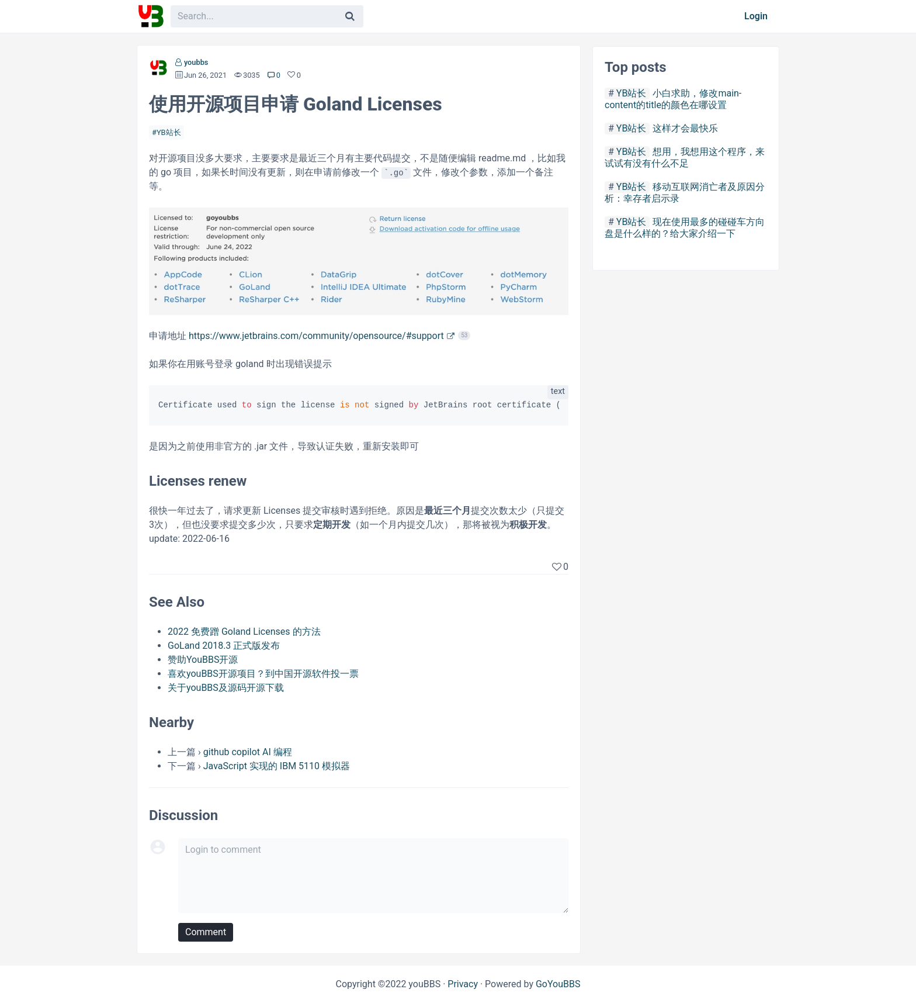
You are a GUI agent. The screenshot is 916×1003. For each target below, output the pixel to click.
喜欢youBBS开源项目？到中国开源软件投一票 (263, 673)
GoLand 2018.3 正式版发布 (224, 645)
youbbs (196, 62)
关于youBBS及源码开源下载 (226, 687)
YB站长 (169, 132)
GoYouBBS (558, 984)
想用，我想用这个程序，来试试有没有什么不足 (685, 157)
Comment (205, 932)
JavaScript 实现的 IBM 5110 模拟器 (276, 766)
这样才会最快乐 (685, 128)
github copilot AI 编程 (247, 752)
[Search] (349, 16)
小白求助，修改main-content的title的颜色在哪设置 (673, 99)
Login (756, 16)
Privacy (462, 984)
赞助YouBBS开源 (203, 659)
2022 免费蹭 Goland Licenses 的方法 (244, 631)
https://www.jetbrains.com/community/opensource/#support (316, 335)
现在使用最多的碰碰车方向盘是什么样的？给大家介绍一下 (685, 227)
